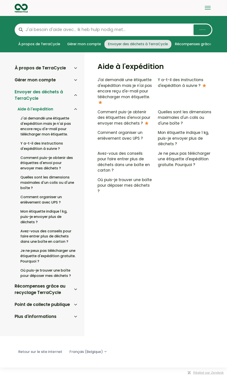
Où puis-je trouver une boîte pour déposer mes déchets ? (125, 185)
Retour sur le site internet (40, 351)
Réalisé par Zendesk (208, 372)
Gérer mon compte (84, 44)
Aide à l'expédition (35, 109)
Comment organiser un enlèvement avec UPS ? (120, 135)
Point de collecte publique (42, 304)
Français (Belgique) (88, 351)
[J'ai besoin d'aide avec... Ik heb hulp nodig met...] (113, 30)
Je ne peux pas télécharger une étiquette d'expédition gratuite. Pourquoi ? (184, 159)
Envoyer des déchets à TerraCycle (138, 44)
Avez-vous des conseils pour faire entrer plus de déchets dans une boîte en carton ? (124, 162)
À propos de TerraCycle (39, 44)
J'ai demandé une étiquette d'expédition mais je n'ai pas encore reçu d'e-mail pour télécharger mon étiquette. (125, 88)
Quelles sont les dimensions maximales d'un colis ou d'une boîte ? (184, 117)
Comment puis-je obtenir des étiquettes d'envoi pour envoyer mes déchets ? (124, 117)
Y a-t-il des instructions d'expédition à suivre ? (180, 82)
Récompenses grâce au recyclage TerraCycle (40, 289)
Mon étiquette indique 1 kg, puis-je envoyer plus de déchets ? (183, 138)
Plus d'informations (36, 316)
